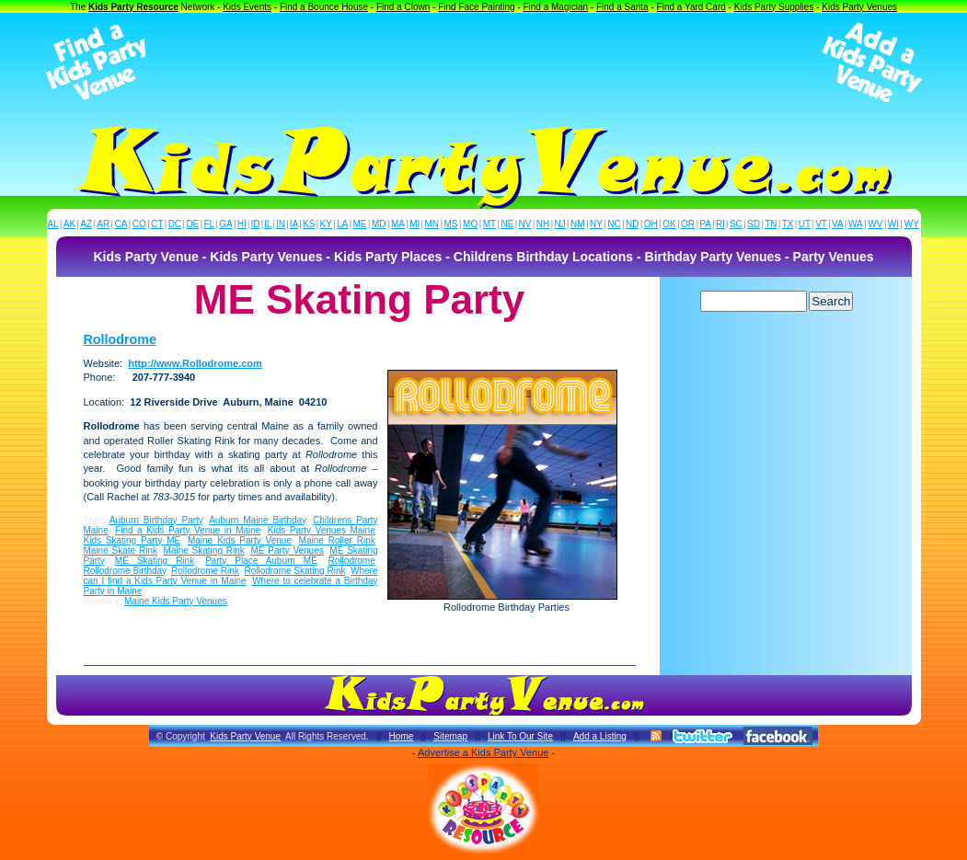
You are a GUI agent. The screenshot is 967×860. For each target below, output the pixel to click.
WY (911, 224)
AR (103, 224)
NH (542, 224)
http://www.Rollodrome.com (195, 363)
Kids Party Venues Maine (321, 530)
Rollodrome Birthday (125, 571)
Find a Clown (403, 7)
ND (632, 224)
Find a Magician (555, 7)
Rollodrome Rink (205, 571)
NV (525, 224)
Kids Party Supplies (774, 7)
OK (668, 224)
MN (432, 224)
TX (788, 224)
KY (326, 224)
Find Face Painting (476, 7)
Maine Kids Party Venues (175, 601)
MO (470, 224)
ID (254, 224)
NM (577, 224)
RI (720, 224)
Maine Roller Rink (337, 540)
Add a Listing (600, 736)
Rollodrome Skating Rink (294, 571)
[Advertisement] (484, 62)
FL (208, 224)
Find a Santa (622, 7)
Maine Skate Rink (120, 550)
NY (596, 224)
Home (401, 736)
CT (157, 224)
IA (294, 224)
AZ (86, 224)
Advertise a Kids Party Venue (483, 752)
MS (451, 224)
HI (242, 224)
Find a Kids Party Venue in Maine (187, 530)
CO (139, 224)
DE (192, 224)
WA (855, 224)
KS (309, 224)
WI (893, 224)
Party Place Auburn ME (261, 561)
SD (753, 224)
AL (52, 224)
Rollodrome (120, 339)
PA (705, 224)
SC (736, 224)
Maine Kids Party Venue (240, 540)
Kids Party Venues (859, 7)
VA (838, 224)
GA (225, 224)
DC (174, 224)
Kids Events (247, 7)
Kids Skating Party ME (132, 540)
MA (398, 224)
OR (688, 224)
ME (360, 224)
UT (805, 224)
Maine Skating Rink (204, 550)
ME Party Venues (286, 550)
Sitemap (450, 736)
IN (280, 224)
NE (507, 224)
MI (414, 224)
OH (651, 224)
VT (821, 224)
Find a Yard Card (691, 7)
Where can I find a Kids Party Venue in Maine (231, 576)
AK (69, 224)
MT (489, 224)
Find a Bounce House (324, 7)
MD (379, 224)
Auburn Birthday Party (155, 520)
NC (613, 224)
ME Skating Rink (154, 561)
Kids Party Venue (245, 736)
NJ (559, 224)
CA (120, 224)
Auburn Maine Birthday (257, 520)
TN (771, 224)
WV (875, 224)
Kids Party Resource (133, 7)
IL (267, 224)
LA (342, 224)
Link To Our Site (520, 736)
